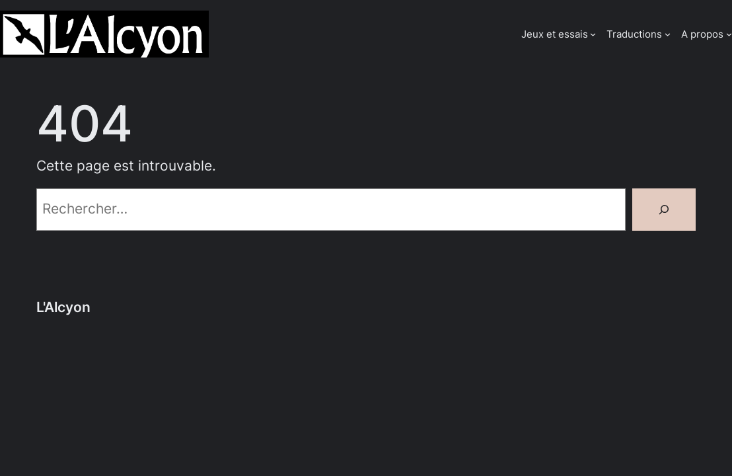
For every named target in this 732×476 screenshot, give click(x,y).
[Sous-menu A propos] (729, 34)
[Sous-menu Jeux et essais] (593, 34)
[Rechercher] (664, 209)
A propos (702, 34)
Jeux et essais (554, 34)
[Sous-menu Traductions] (668, 34)
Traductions (634, 34)
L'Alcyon (63, 307)
